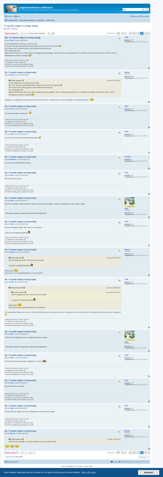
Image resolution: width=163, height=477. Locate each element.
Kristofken (128, 157)
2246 (132, 76)
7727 (132, 40)
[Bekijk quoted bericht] (23, 80)
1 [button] (125, 33)
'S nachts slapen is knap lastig (21, 25)
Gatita (126, 208)
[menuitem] (17, 16)
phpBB (70, 466)
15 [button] (130, 33)
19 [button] (146, 33)
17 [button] (138, 33)
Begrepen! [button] (148, 472)
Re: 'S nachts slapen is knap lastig (22, 37)
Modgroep (14, 29)
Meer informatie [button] (88, 472)
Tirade (126, 37)
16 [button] (134, 33)
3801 (132, 213)
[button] (118, 33)
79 (131, 159)
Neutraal (127, 72)
